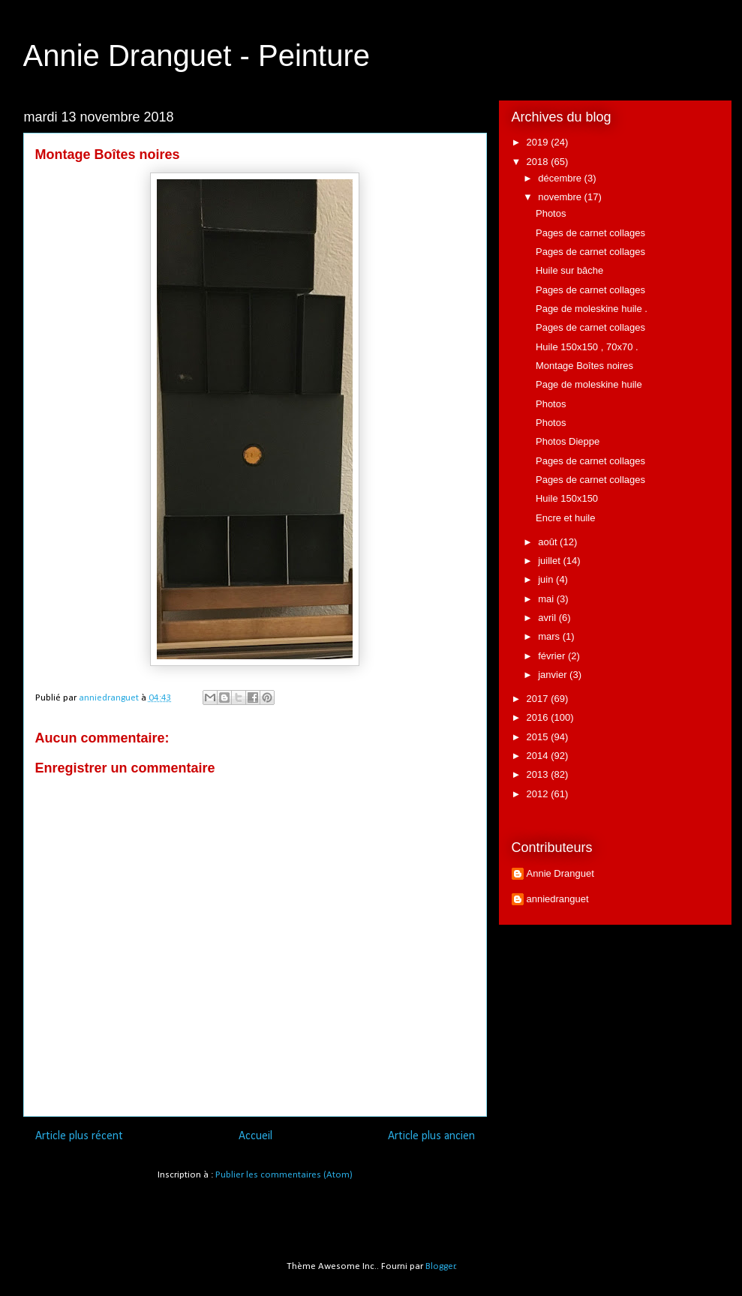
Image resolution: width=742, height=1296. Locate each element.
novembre (561, 196)
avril (548, 617)
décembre (561, 178)
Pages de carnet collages (590, 232)
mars (550, 636)
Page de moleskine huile (589, 384)
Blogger (440, 1266)
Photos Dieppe (567, 441)
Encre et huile (566, 518)
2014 (539, 755)
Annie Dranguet (560, 873)
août (549, 542)
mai (547, 598)
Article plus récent (79, 1136)
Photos (551, 213)
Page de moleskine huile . (591, 308)
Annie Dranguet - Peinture (197, 55)
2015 (539, 736)
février (553, 656)
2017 (539, 698)
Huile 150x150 (567, 498)
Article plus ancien (431, 1136)
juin (547, 579)
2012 (539, 794)
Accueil (255, 1136)
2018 (539, 161)
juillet (550, 560)
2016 (539, 717)
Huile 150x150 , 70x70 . (587, 346)
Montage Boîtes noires (584, 365)
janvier (553, 674)
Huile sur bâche (569, 270)
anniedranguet (558, 898)
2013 (539, 774)
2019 (539, 142)
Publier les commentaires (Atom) (284, 1175)
